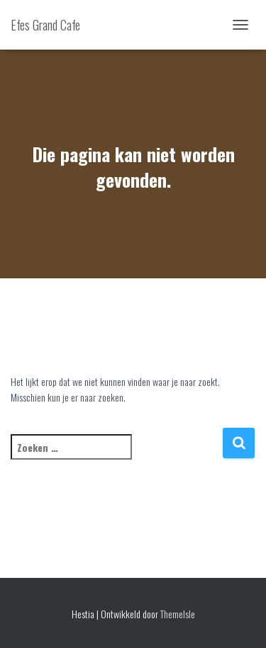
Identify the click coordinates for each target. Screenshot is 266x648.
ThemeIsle (177, 613)
